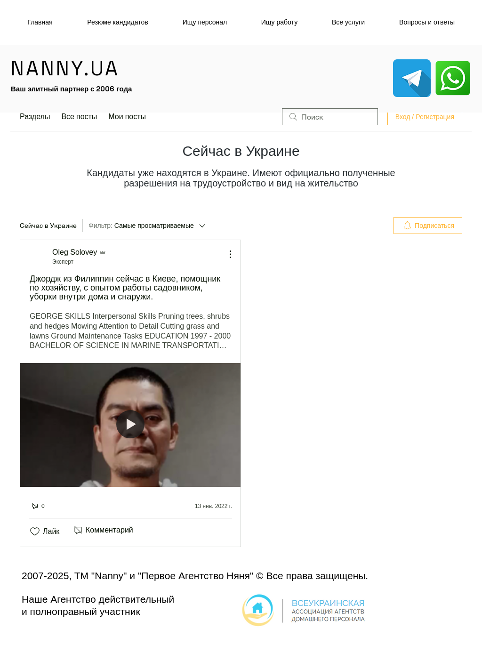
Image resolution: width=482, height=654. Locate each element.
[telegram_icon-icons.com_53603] (412, 78)
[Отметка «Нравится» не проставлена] (35, 531)
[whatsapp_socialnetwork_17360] (453, 78)
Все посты (79, 116)
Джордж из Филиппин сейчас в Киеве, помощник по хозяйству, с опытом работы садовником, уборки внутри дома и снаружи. (125, 287)
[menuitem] (428, 225)
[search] (330, 116)
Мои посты (127, 116)
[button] (204, 22)
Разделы (35, 116)
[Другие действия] (225, 254)
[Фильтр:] (147, 225)
